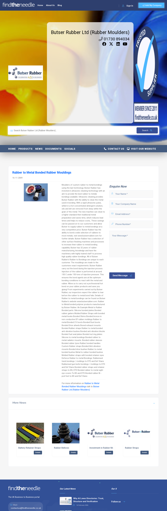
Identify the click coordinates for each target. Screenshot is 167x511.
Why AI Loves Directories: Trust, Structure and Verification (88, 500)
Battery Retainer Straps (29, 448)
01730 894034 (114, 39)
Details (37, 452)
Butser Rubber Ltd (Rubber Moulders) (90, 32)
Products (25, 148)
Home (40, 5)
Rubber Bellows (61, 448)
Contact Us (114, 148)
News (39, 148)
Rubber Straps (132, 448)
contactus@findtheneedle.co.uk (26, 508)
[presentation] (129, 264)
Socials (69, 148)
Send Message (122, 275)
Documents (53, 148)
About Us (50, 5)
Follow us (118, 501)
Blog (60, 5)
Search (147, 130)
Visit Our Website (141, 148)
